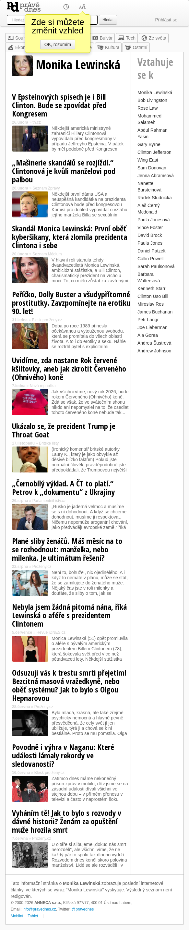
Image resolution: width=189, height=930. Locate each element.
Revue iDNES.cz (50, 632)
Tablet (33, 916)
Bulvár (102, 38)
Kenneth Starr (151, 288)
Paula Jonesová (153, 219)
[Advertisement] (157, 452)
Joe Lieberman (152, 327)
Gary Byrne (148, 144)
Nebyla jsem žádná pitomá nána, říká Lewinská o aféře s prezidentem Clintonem (69, 615)
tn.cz (36, 122)
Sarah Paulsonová (155, 266)
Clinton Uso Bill (152, 296)
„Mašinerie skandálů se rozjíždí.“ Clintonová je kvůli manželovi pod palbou (63, 171)
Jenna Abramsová (155, 175)
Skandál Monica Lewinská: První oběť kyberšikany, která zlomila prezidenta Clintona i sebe (69, 237)
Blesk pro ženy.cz (47, 320)
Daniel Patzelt (151, 250)
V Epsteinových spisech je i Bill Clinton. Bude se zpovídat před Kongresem (59, 105)
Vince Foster (150, 227)
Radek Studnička (154, 197)
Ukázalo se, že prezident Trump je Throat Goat (63, 430)
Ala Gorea (147, 335)
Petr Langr (148, 319)
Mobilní (17, 916)
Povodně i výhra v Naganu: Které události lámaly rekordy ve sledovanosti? (63, 755)
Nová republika (43, 386)
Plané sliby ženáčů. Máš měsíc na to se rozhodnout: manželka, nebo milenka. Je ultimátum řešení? (67, 549)
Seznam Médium (47, 254)
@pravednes (83, 909)
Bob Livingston (152, 100)
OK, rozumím (57, 44)
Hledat (107, 20)
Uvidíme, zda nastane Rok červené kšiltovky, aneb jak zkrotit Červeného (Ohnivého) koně (69, 368)
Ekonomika (22, 47)
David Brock (149, 235)
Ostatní (136, 47)
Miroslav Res (150, 304)
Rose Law (147, 108)
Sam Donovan (151, 167)
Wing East (147, 160)
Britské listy (49, 443)
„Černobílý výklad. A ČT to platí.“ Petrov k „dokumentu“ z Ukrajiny (63, 487)
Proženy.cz (41, 566)
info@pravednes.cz (39, 909)
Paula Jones (149, 243)
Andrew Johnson (154, 350)
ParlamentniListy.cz (49, 500)
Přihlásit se (166, 19)
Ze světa (153, 38)
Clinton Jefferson (154, 152)
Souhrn (18, 38)
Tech (127, 38)
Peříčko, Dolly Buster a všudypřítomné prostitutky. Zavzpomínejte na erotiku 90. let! (71, 302)
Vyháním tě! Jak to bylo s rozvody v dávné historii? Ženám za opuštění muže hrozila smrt (66, 821)
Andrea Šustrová (154, 343)
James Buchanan (154, 311)
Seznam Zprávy (46, 188)
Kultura (108, 47)
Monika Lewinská (154, 92)
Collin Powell (150, 258)
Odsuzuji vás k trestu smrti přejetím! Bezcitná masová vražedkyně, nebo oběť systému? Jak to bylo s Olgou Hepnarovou (69, 685)
